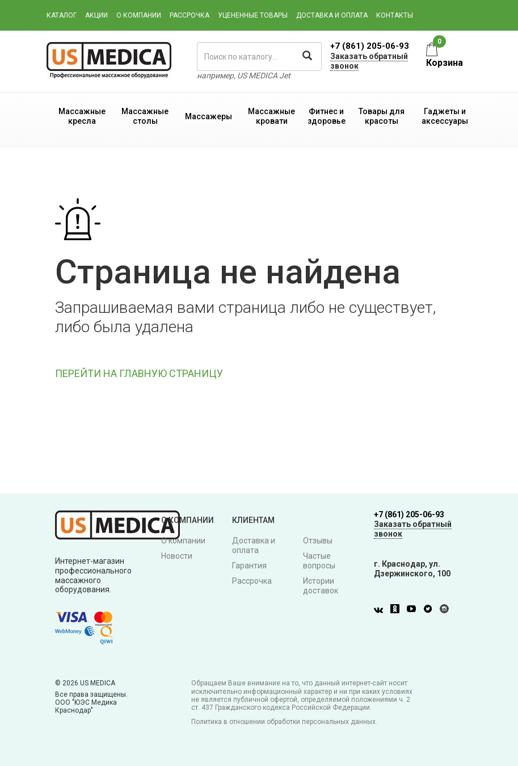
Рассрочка (189, 15)
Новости (176, 555)
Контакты (394, 15)
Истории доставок (320, 585)
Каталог (62, 15)
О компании (138, 15)
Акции (96, 15)
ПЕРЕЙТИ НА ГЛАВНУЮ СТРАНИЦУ (139, 373)
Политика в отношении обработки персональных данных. (284, 722)
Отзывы (317, 540)
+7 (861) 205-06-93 (369, 46)
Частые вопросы (319, 560)
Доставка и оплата (332, 15)
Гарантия (249, 565)
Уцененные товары (253, 15)
